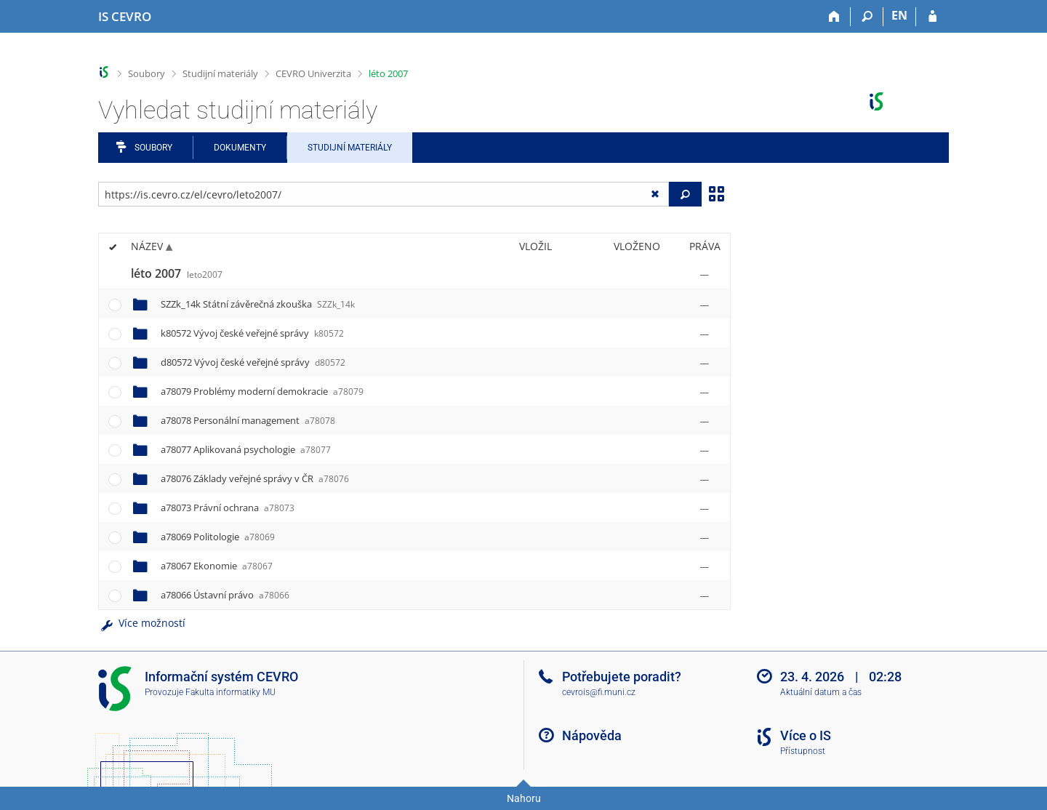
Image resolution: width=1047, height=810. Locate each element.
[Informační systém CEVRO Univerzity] (124, 16)
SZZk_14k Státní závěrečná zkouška (258, 303)
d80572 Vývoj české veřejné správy (253, 362)
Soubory (146, 73)
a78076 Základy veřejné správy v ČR (255, 478)
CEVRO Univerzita (313, 73)
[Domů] (834, 16)
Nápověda (592, 735)
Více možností (141, 623)
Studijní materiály (220, 73)
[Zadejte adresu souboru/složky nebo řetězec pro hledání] (383, 194)
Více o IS (805, 735)
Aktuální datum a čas (821, 692)
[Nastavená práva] (704, 274)
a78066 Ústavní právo (225, 594)
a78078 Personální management (248, 420)
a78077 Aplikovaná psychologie (246, 449)
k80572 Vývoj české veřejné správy (252, 333)
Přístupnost (802, 751)
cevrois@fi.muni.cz (598, 692)
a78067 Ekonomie (217, 565)
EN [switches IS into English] (899, 15)
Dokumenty (240, 148)
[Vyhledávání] (867, 16)
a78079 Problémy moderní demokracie (262, 391)
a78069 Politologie (218, 536)
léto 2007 (388, 73)
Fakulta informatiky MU (230, 692)
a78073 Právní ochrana (227, 507)
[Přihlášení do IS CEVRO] (932, 16)
